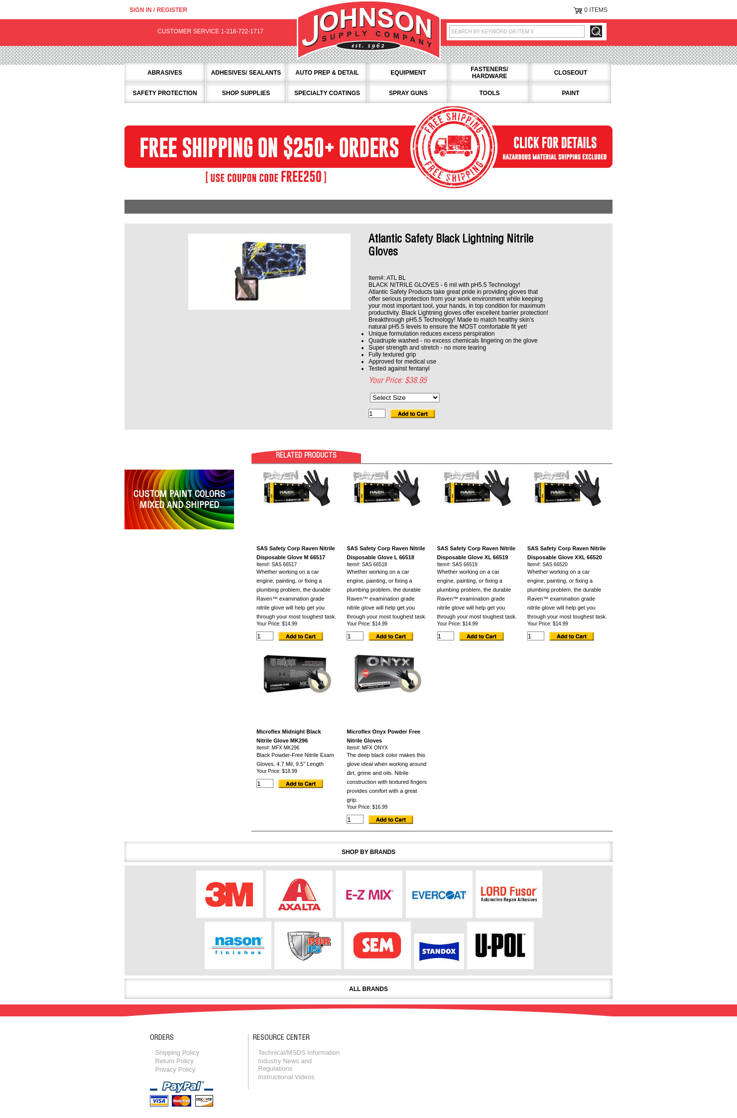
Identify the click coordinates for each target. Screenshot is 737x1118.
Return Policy (174, 1061)
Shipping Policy (177, 1052)
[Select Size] (405, 397)
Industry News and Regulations (285, 1064)
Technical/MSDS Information (299, 1052)
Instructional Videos (286, 1077)
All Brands (368, 989)
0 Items (596, 9)
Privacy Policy (175, 1069)
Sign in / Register (158, 9)
